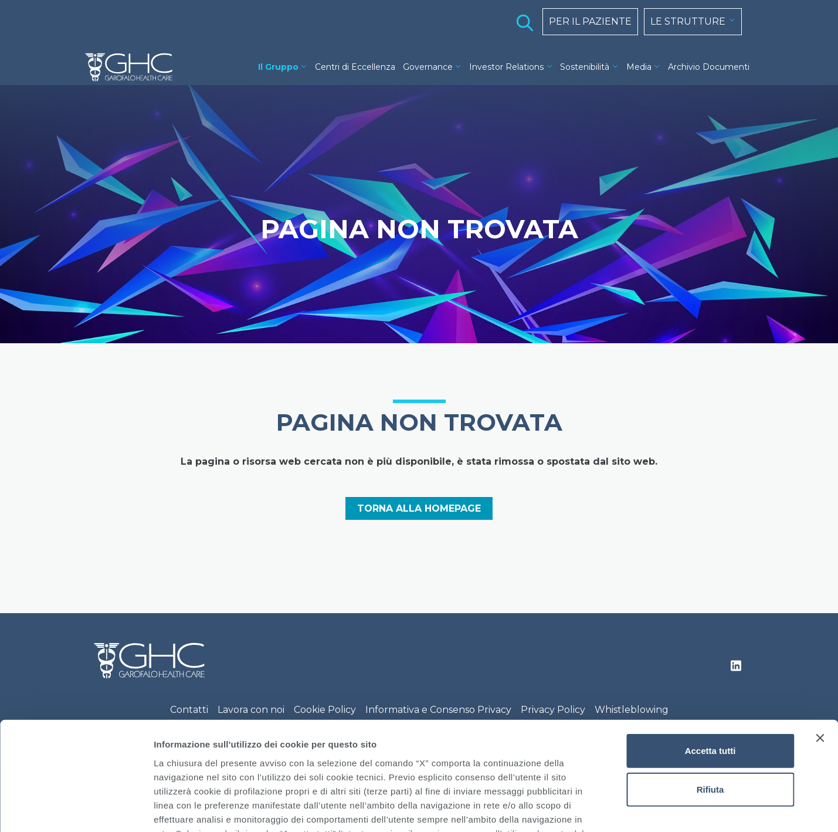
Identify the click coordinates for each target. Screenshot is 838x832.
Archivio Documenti (708, 67)
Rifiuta (710, 691)
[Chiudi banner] (820, 640)
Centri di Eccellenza (355, 67)
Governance (428, 67)
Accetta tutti (710, 653)
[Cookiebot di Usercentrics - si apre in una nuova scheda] (76, 809)
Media (639, 67)
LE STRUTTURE (687, 21)
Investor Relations (506, 67)
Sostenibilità (584, 67)
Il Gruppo (278, 67)
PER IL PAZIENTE (590, 21)
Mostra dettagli (617, 809)
